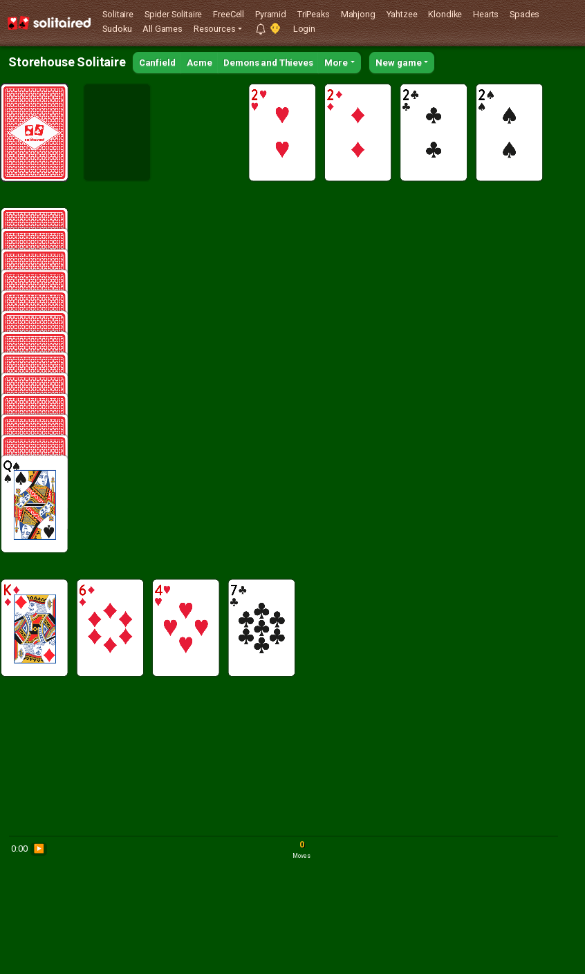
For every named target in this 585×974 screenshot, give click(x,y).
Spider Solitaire (173, 14)
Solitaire (117, 14)
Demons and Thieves (268, 62)
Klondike (445, 14)
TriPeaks (313, 14)
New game (398, 62)
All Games (162, 29)
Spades (524, 14)
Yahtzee (402, 14)
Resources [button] (215, 29)
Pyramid (270, 14)
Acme (199, 62)
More (336, 62)
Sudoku (116, 29)
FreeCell (228, 14)
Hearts (486, 14)
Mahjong (358, 14)
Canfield (157, 62)
